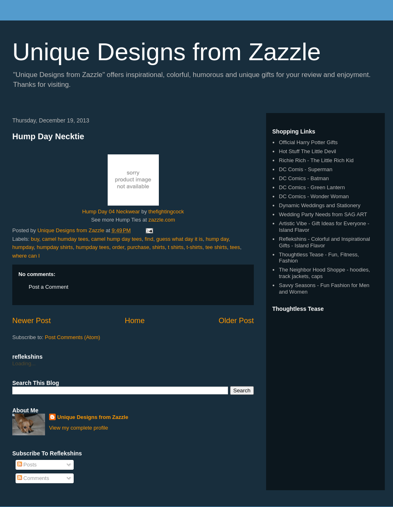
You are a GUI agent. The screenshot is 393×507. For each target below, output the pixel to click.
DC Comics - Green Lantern (312, 187)
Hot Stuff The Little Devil (307, 151)
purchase (138, 247)
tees (235, 247)
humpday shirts (55, 247)
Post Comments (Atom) (72, 337)
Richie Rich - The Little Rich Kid (316, 160)
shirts (158, 247)
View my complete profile (78, 428)
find (149, 239)
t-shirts (194, 247)
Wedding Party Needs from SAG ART (323, 214)
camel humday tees (65, 239)
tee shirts (216, 247)
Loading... (24, 363)
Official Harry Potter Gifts (308, 142)
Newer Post (31, 321)
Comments (33, 478)
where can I (26, 256)
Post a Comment (48, 287)
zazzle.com (162, 220)
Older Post (236, 321)
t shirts (175, 247)
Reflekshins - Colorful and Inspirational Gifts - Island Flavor (324, 242)
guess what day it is (179, 239)
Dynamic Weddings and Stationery (319, 205)
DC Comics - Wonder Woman (314, 196)
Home (135, 321)
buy (35, 239)
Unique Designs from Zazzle (166, 52)
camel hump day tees (116, 239)
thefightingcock (166, 211)
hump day (217, 239)
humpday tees (92, 247)
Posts (27, 465)
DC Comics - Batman (304, 178)
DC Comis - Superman (305, 169)
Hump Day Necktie (48, 136)
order (118, 247)
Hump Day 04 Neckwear (111, 211)
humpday (23, 247)
